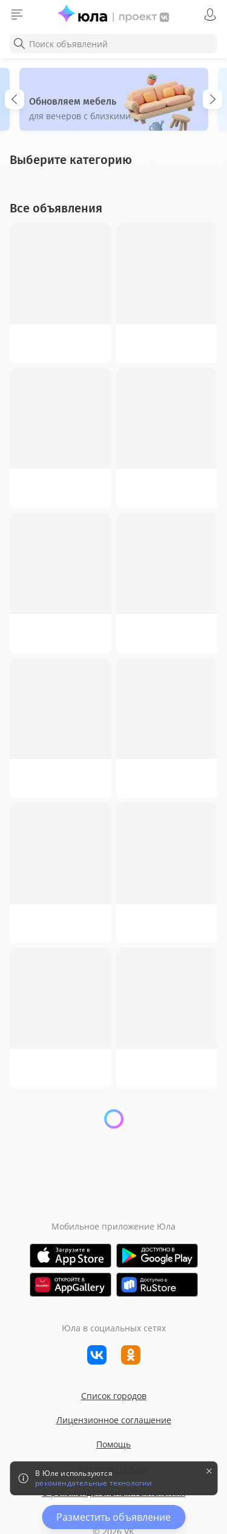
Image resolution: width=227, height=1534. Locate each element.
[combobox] (113, 43)
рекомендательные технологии (93, 1483)
